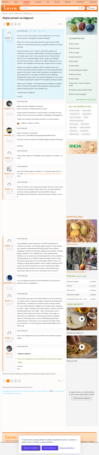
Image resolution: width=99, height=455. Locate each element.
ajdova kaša (73, 127)
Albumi (38, 2)
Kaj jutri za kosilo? (73, 281)
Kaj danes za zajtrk (73, 295)
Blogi (57, 2)
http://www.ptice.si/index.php (27, 109)
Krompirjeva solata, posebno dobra (80, 90)
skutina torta (73, 131)
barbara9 (7, 135)
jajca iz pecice (74, 124)
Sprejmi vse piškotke (31, 448)
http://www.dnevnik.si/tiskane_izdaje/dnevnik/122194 (42, 174)
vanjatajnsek (7, 283)
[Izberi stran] (63, 24)
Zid (48, 2)
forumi (11, 13)
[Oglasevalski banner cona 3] (82, 184)
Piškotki (91, 441)
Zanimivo (80, 2)
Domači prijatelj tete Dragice (78, 70)
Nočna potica (73, 61)
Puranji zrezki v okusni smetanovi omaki (80, 84)
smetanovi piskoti (85, 127)
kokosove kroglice (75, 117)
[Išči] (81, 8)
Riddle (7, 38)
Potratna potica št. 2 (75, 57)
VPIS (50, 391)
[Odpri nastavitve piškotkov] (67, 448)
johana (93, 281)
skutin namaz (85, 124)
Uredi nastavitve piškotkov (82, 398)
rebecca (7, 174)
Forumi (26, 2)
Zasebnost (84, 441)
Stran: (61, 24)
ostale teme (28, 13)
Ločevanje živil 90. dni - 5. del (77, 299)
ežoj (7, 353)
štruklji (86, 117)
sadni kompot (86, 110)
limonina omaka (74, 110)
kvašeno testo (87, 114)
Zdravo (68, 2)
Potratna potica (74, 66)
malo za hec (71, 290)
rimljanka (7, 108)
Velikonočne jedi (76, 38)
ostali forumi (18, 13)
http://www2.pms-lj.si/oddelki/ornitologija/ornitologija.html (42, 115)
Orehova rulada (74, 52)
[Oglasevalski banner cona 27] (33, 217)
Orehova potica (74, 44)
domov (5, 13)
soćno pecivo (86, 134)
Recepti (5, 2)
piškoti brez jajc (74, 134)
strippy (7, 338)
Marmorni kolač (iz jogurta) (77, 94)
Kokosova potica (74, 48)
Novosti (93, 2)
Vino (16, 2)
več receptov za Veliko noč (86, 99)
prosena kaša (84, 131)
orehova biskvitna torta (76, 120)
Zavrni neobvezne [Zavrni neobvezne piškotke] (50, 448)
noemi (93, 286)
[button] (91, 8)
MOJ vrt (69, 286)
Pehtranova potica (75, 74)
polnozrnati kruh (74, 114)
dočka (93, 299)
